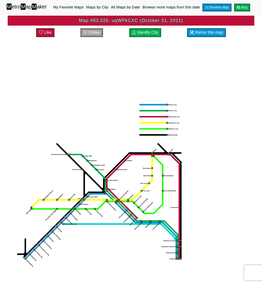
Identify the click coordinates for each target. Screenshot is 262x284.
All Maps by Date (125, 7)
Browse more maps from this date (171, 7)
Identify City (145, 32)
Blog (242, 7)
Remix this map (206, 32)
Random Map (217, 7)
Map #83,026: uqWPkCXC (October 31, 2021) (131, 20)
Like (45, 32)
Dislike (91, 32)
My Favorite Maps (68, 7)
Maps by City (97, 7)
